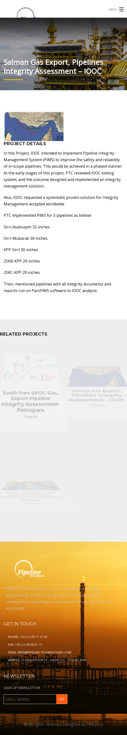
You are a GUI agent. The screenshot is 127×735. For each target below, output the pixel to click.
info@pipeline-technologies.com (44, 652)
